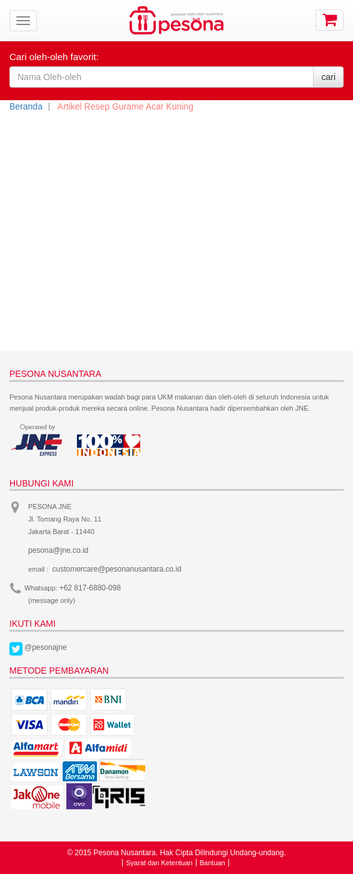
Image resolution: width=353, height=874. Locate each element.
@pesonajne (45, 647)
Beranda (26, 106)
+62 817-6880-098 (90, 588)
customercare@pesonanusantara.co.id (117, 569)
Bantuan (212, 862)
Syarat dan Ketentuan (159, 862)
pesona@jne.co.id (58, 550)
